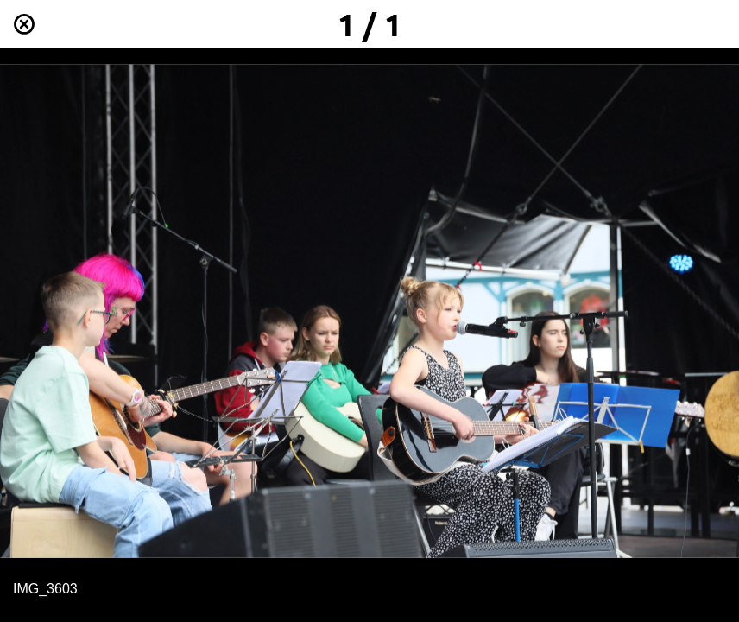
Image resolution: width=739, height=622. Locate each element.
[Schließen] (24, 24)
